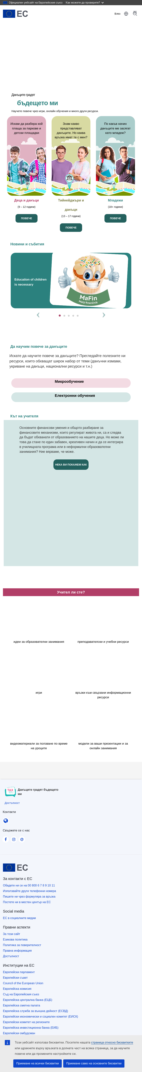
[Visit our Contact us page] (22, 838)
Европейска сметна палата (21, 1005)
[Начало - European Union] (15, 14)
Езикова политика (15, 939)
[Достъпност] (12, 803)
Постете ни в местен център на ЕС (27, 902)
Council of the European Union (23, 983)
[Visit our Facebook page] (5, 838)
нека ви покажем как (71, 464)
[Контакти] (5, 819)
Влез (117, 13)
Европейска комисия (17, 988)
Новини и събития (27, 244)
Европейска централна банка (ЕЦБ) (27, 999)
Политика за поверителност (22, 945)
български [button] (126, 13)
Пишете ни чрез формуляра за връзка (29, 896)
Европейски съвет (15, 977)
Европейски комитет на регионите (26, 1022)
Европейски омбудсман (19, 1033)
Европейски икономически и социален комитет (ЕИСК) (40, 1016)
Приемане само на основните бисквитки (93, 1063)
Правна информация (17, 950)
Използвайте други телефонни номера (29, 891)
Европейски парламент (19, 972)
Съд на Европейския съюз (21, 994)
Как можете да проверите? (85, 2)
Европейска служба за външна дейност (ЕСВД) (35, 1011)
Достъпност (11, 956)
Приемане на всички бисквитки (37, 1063)
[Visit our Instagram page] (13, 838)
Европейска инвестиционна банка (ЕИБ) (30, 1027)
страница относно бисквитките (112, 1042)
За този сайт (11, 934)
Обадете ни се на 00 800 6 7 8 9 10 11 (29, 885)
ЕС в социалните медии (19, 918)
